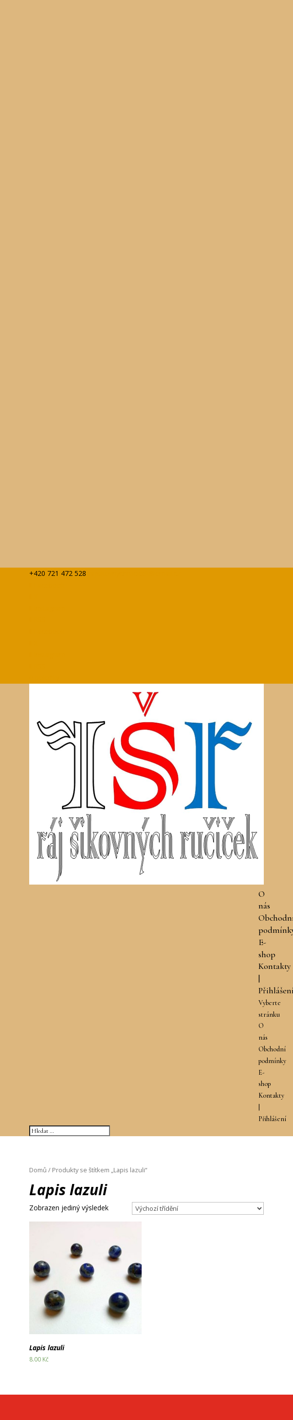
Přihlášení (272, 1119)
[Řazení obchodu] (198, 1208)
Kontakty (274, 966)
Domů (38, 1169)
